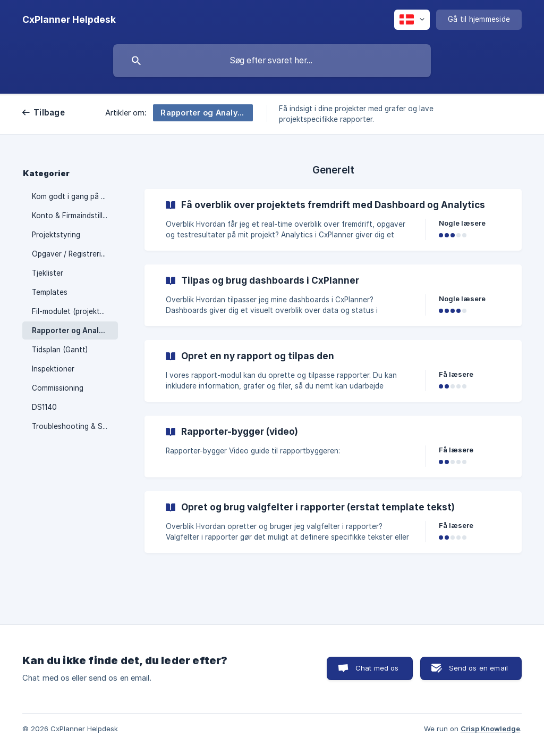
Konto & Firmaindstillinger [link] (75, 215)
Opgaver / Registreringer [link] (74, 254)
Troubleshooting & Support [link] (75, 426)
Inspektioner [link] (53, 369)
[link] (333, 220)
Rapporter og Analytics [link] (74, 330)
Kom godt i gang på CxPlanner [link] (75, 196)
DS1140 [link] (44, 407)
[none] (69, 20)
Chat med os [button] (377, 668)
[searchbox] (272, 60)
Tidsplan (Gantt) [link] (60, 349)
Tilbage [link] (49, 113)
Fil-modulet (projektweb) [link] (74, 311)
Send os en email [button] (478, 668)
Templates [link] (49, 292)
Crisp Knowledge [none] (490, 728)
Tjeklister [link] (47, 273)
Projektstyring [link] (56, 234)
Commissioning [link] (57, 388)
